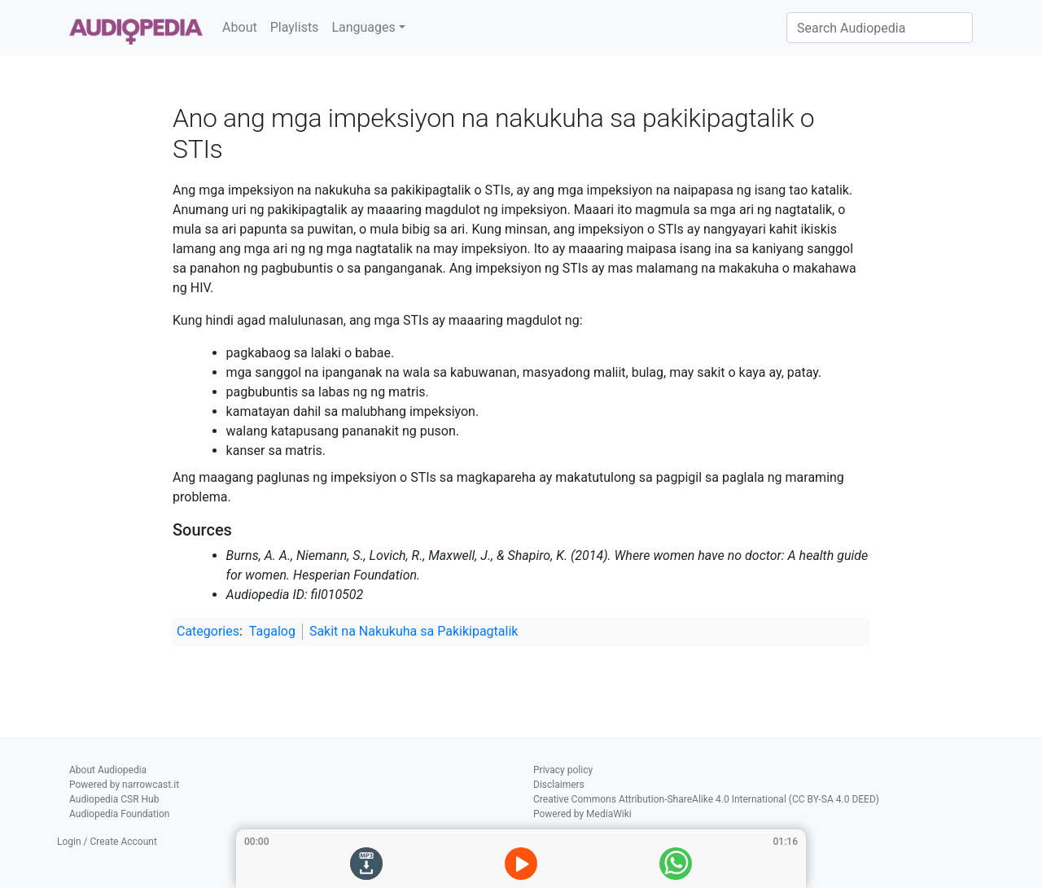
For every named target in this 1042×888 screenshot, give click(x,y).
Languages (363, 27)
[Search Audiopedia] (879, 27)
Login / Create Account (107, 841)
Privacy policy (563, 770)
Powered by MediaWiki (582, 814)
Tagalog (272, 631)
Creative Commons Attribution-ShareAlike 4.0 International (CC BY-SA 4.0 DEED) (706, 799)
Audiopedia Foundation (119, 814)
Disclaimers (558, 784)
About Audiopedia (108, 770)
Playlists (294, 27)
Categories (208, 631)
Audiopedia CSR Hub (114, 799)
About (239, 27)
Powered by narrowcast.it (124, 784)
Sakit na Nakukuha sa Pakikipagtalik (414, 631)
